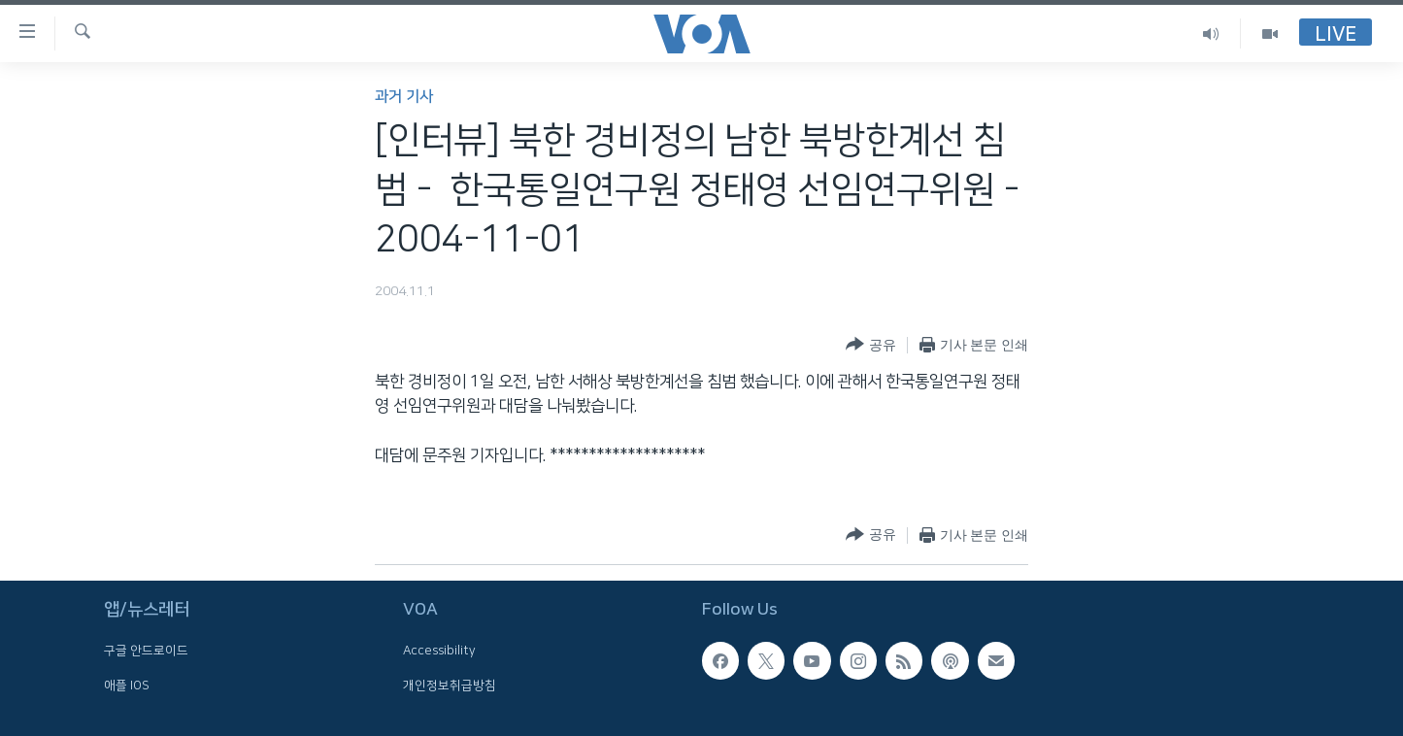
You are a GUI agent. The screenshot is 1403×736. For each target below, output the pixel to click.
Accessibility (439, 650)
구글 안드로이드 (146, 650)
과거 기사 (404, 96)
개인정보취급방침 (449, 684)
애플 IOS (127, 684)
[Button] (870, 345)
